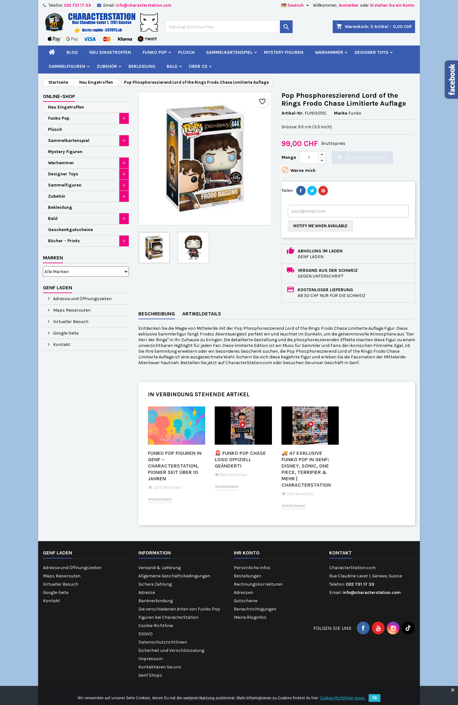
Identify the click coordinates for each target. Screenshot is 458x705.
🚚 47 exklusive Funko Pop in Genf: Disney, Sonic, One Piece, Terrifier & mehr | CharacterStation (306, 469)
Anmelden (348, 5)
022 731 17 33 (77, 5)
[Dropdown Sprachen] (295, 5)
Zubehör (107, 66)
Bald (172, 66)
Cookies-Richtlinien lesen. (342, 698)
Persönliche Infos (252, 567)
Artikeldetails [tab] (201, 314)
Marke (340, 113)
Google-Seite (65, 333)
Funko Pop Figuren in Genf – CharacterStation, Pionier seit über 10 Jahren (175, 466)
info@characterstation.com (143, 5)
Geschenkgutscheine (70, 229)
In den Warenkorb (361, 157)
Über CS (198, 66)
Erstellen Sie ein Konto (392, 5)
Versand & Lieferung (159, 567)
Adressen (243, 592)
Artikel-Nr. (292, 113)
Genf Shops (150, 675)
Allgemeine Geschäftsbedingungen (174, 576)
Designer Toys (371, 52)
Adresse (146, 592)
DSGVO (145, 634)
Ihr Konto (247, 553)
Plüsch (186, 52)
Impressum (150, 658)
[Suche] (229, 26)
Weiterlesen (159, 499)
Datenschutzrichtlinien (162, 642)
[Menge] (308, 157)
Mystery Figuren (283, 52)
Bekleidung (141, 66)
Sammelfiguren (67, 66)
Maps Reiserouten (71, 310)
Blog (72, 52)
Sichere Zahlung (155, 584)
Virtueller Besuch (70, 321)
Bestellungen (247, 576)
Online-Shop (59, 96)
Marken (53, 258)
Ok (374, 698)
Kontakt (61, 344)
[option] (176, 459)
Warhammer (329, 52)
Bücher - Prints (64, 240)
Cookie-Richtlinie (155, 625)
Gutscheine (245, 600)
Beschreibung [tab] (156, 314)
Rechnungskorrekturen (258, 584)
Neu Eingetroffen (110, 52)
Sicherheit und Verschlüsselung (171, 650)
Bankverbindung (155, 600)
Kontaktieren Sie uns (159, 667)
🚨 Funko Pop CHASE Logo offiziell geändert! (240, 459)
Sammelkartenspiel (229, 52)
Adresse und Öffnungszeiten (82, 298)
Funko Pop (154, 52)
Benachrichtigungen (255, 609)
